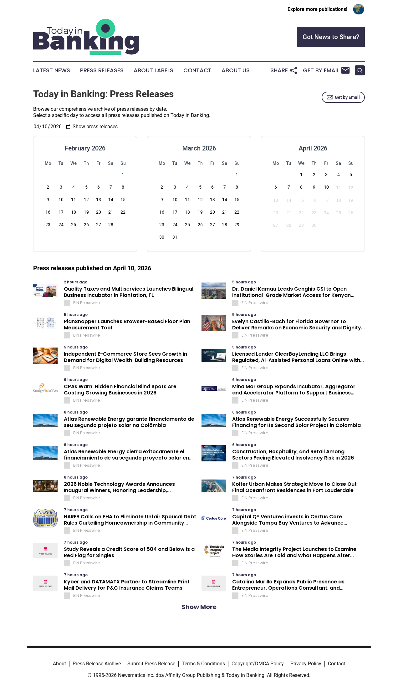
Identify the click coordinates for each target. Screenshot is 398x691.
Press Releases (102, 70)
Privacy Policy (305, 664)
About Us (236, 70)
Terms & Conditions (203, 664)
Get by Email (343, 97)
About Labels (153, 70)
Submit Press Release (151, 664)
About (59, 664)
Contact (197, 70)
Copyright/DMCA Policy (258, 664)
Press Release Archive (97, 664)
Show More (199, 606)
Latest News (51, 70)
